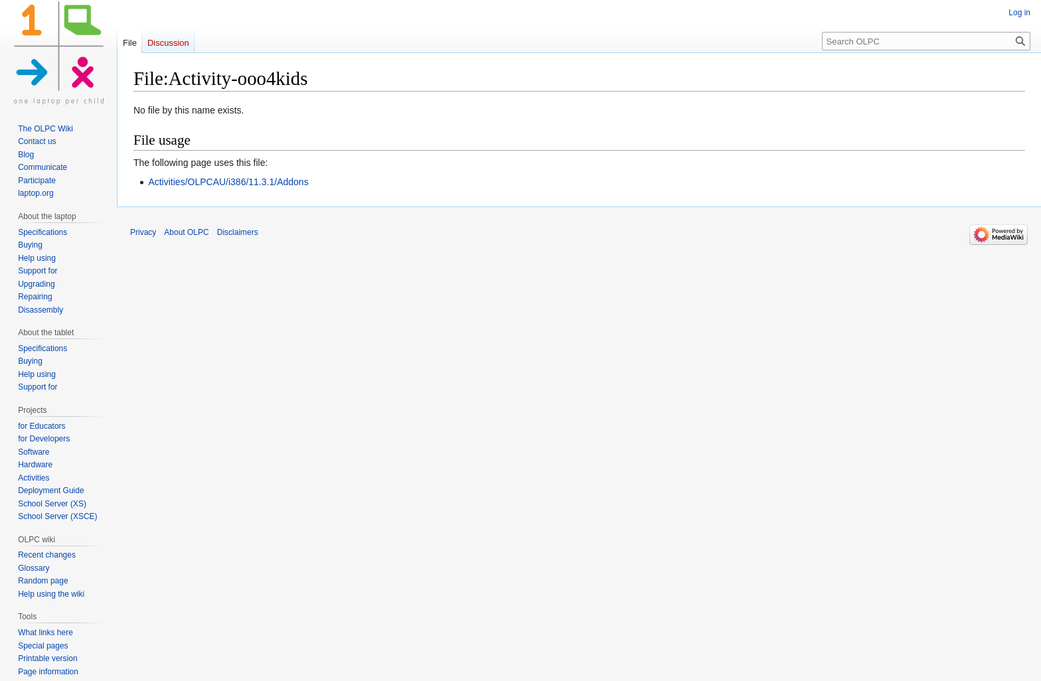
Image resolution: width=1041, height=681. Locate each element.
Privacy (143, 232)
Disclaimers (237, 232)
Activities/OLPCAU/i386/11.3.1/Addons (228, 182)
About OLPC (186, 232)
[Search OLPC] (926, 41)
